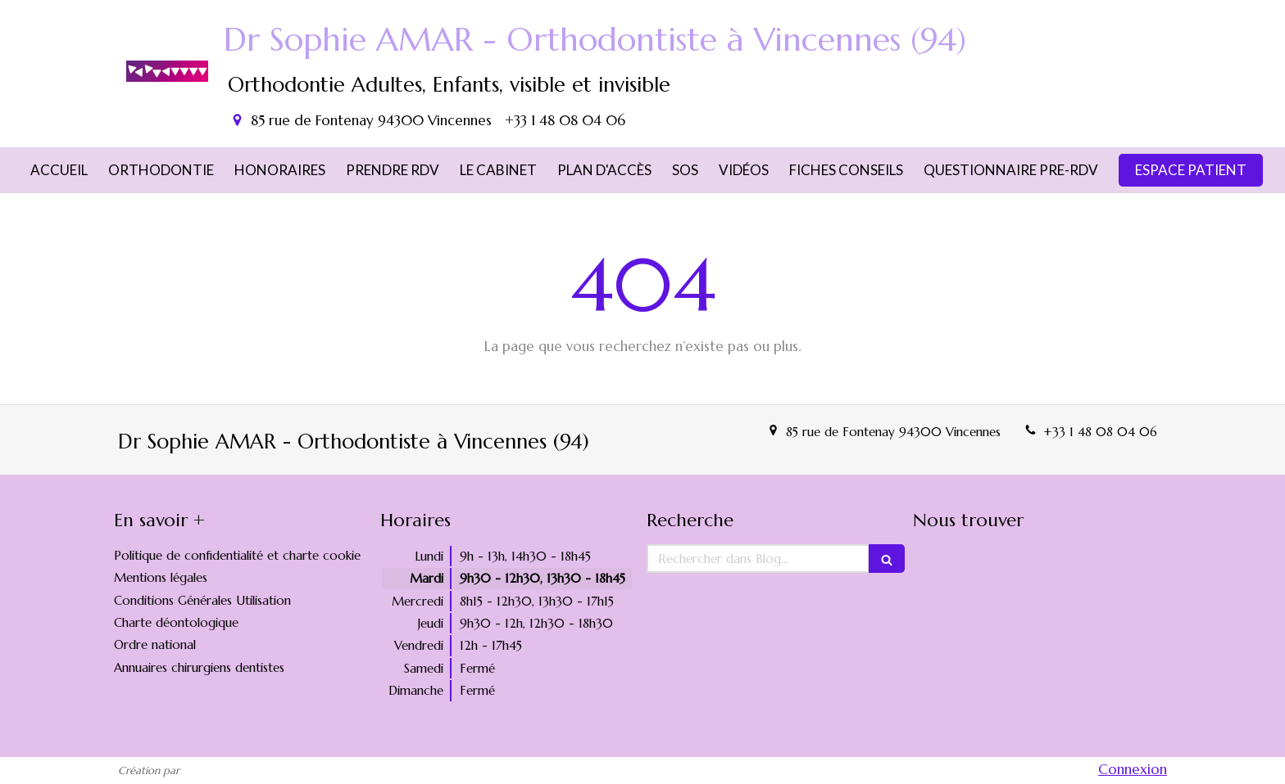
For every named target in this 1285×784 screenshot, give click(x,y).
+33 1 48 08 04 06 (1100, 431)
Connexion (1132, 769)
